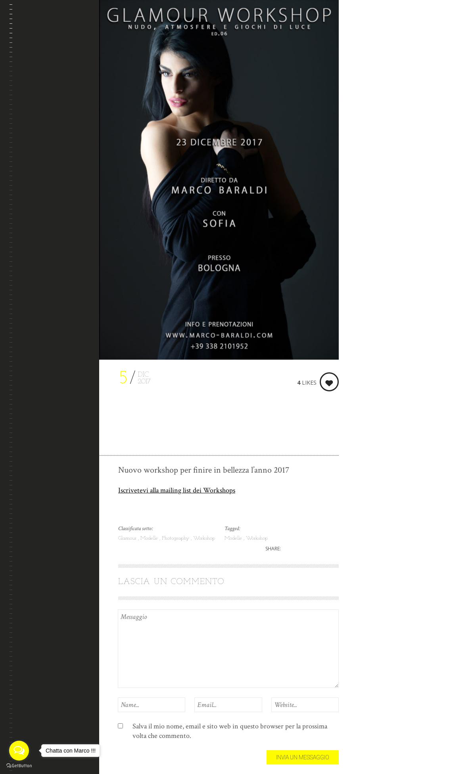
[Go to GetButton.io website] (19, 765)
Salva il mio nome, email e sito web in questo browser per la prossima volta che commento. (229, 731)
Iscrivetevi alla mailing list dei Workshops (176, 490)
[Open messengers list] (19, 751)
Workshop (204, 538)
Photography (176, 538)
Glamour (128, 538)
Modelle (149, 538)
